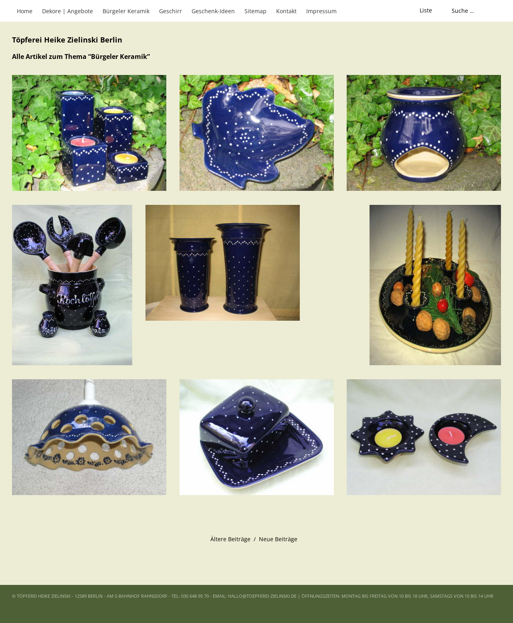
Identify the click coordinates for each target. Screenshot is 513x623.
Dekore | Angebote (67, 11)
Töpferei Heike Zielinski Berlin (67, 40)
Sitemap (255, 11)
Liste (426, 10)
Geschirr (170, 11)
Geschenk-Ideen (213, 11)
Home (24, 11)
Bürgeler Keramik (126, 11)
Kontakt (286, 11)
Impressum (321, 11)
